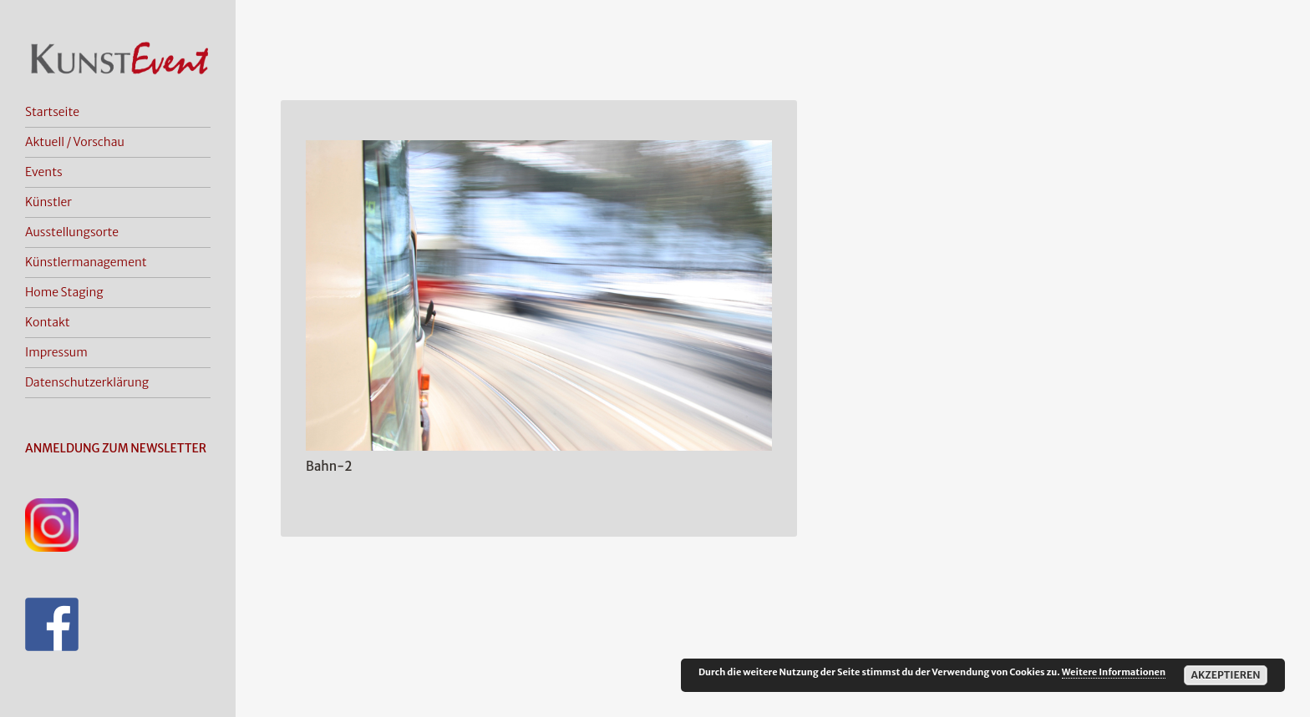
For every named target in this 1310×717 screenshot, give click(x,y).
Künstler (48, 202)
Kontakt (47, 322)
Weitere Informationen (1113, 672)
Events (44, 171)
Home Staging (64, 292)
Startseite (52, 111)
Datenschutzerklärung (87, 382)
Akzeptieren (1225, 675)
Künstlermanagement (86, 262)
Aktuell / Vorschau (74, 141)
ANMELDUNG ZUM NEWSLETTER (115, 448)
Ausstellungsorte (72, 232)
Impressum (56, 352)
